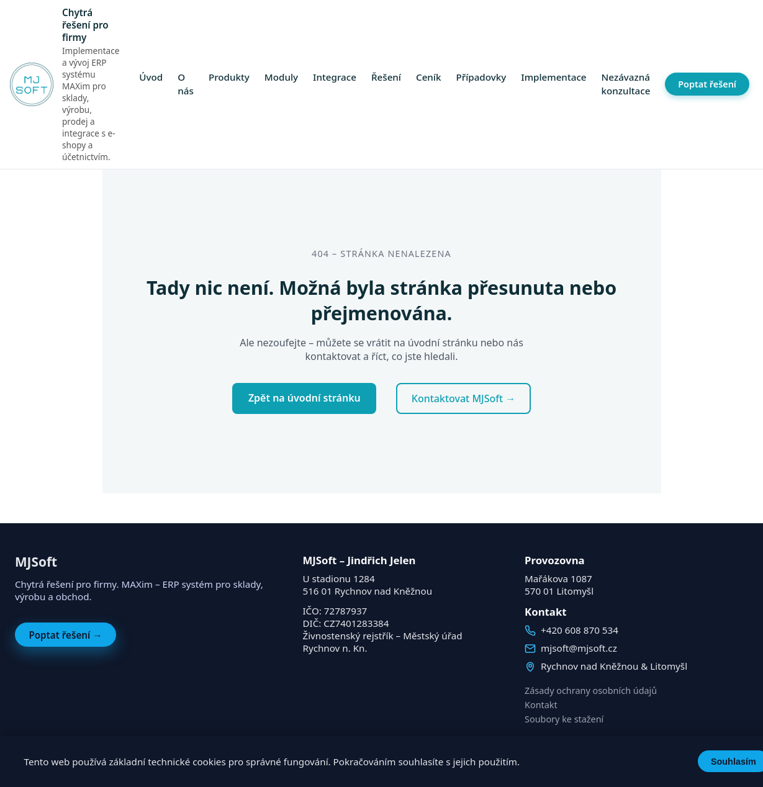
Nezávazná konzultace (626, 84)
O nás (186, 84)
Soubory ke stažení (564, 719)
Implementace (553, 77)
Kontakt (541, 705)
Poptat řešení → (65, 635)
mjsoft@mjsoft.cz (579, 648)
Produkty (229, 77)
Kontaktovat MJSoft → (464, 398)
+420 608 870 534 (579, 630)
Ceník (428, 77)
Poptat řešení (707, 84)
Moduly (281, 77)
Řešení (386, 77)
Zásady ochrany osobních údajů (591, 690)
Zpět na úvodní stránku (304, 398)
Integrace (334, 77)
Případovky (481, 77)
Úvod (151, 77)
